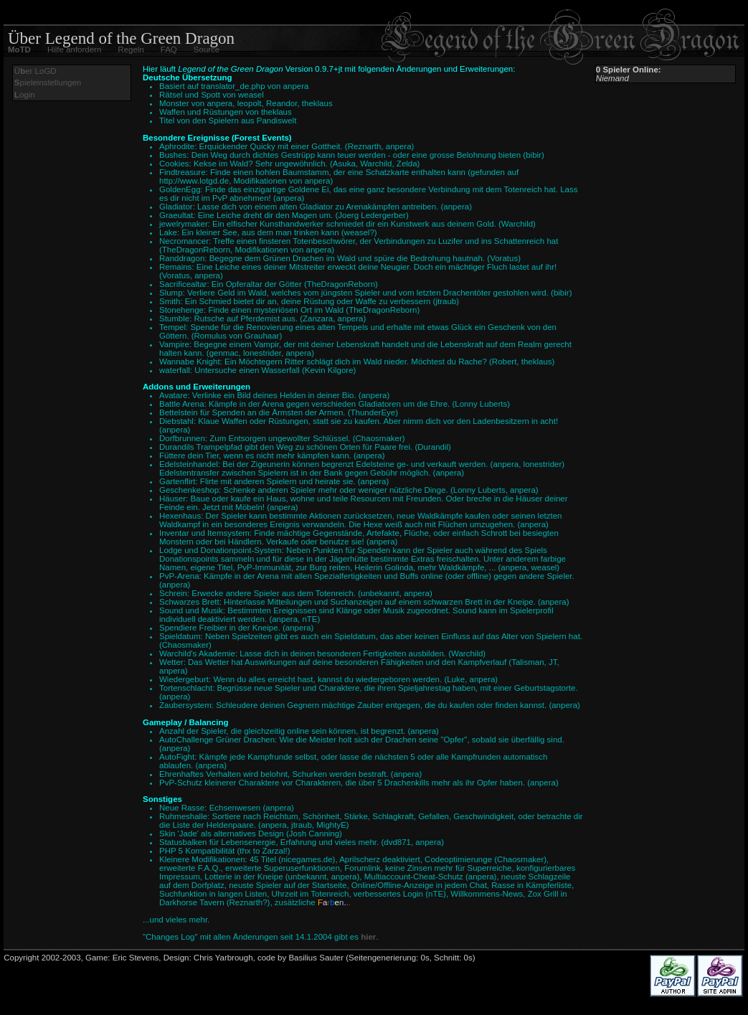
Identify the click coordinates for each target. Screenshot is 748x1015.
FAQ (169, 49)
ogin (24, 94)
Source (206, 49)
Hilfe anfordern (74, 49)
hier (368, 937)
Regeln (130, 49)
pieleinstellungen (47, 82)
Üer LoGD (35, 71)
